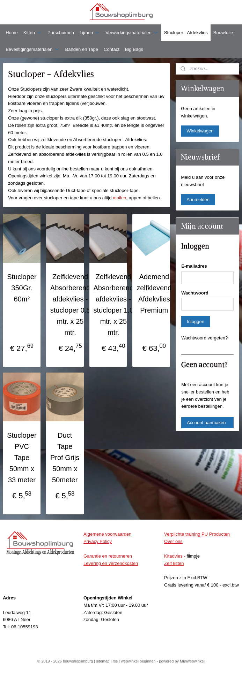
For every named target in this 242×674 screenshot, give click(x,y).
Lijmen (90, 33)
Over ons (173, 541)
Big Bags (134, 49)
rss (115, 661)
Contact (111, 49)
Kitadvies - (175, 556)
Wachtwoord (194, 293)
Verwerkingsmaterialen (132, 33)
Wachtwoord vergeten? (204, 337)
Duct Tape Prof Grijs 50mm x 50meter (64, 457)
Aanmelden (198, 199)
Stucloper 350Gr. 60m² (22, 288)
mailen (119, 197)
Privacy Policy (97, 541)
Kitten (32, 33)
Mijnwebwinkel (192, 661)
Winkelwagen (199, 130)
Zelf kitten (174, 563)
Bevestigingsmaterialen (32, 49)
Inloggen (195, 321)
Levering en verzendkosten (110, 563)
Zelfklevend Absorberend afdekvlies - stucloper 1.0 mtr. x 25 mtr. (114, 304)
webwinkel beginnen (138, 661)
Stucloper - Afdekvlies (186, 32)
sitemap (103, 661)
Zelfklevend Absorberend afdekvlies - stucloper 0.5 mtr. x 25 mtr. (70, 304)
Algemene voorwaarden (107, 534)
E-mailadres (194, 266)
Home (12, 32)
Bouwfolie (223, 32)
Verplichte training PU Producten (197, 534)
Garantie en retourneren (107, 556)
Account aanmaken (206, 422)
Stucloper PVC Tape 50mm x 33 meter (22, 457)
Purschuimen (60, 32)
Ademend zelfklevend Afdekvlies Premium (154, 293)
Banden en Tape (81, 49)
